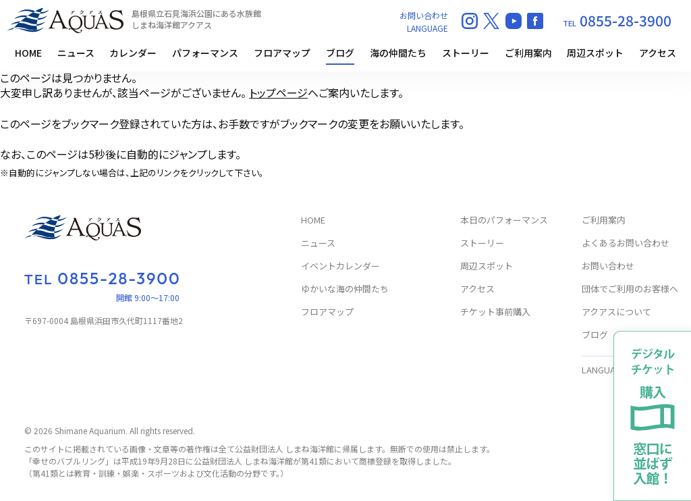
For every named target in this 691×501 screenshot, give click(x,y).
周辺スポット (595, 52)
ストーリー (465, 52)
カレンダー (133, 52)
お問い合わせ (423, 15)
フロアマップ (282, 52)
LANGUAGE (427, 28)
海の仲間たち (398, 52)
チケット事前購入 (495, 312)
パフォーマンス (205, 52)
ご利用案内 (528, 52)
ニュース (75, 52)
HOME (28, 52)
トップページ (278, 92)
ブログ (340, 52)
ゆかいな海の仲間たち (345, 289)
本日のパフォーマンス (504, 220)
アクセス (657, 52)
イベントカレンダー (340, 266)
